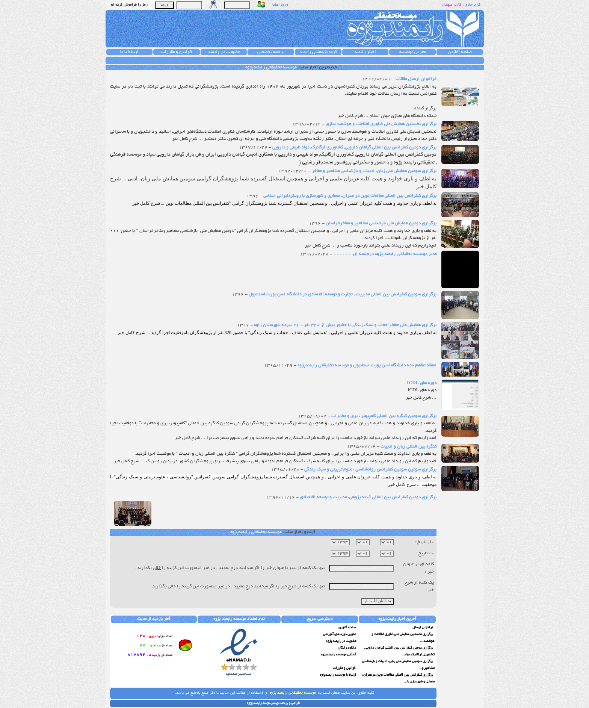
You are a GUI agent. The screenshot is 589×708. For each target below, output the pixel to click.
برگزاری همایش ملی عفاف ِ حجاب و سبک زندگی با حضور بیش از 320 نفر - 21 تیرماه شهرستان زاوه (344, 325)
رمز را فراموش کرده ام (129, 5)
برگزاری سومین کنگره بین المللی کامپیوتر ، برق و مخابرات (383, 416)
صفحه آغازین (460, 52)
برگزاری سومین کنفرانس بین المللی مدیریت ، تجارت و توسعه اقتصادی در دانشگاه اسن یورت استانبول (342, 294)
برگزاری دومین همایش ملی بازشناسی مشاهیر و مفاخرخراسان (380, 223)
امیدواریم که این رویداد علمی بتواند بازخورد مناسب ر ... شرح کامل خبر (370, 245)
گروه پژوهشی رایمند (318, 52)
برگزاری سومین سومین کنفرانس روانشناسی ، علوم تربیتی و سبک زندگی (369, 469)
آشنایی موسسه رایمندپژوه (338, 655)
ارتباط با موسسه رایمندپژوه (338, 675)
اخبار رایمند (365, 52)
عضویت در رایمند (224, 52)
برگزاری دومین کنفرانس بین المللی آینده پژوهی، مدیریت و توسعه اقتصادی (367, 497)
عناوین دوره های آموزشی (339, 634)
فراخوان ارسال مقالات (415, 79)
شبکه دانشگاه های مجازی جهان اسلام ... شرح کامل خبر (387, 115)
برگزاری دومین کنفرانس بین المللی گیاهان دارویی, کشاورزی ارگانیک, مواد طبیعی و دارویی (353, 147)
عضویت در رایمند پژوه (341, 641)
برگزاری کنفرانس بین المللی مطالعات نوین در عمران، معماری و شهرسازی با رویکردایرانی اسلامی (349, 196)
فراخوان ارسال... (421, 627)
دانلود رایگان (347, 648)
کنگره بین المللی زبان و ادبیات (407, 446)
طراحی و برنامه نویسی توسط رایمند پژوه (273, 703)
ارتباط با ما (129, 52)
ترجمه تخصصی (270, 52)
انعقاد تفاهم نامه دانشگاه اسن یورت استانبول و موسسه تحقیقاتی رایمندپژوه (366, 365)
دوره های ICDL (421, 383)
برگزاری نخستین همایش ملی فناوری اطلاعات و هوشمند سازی (380, 124)
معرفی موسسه (412, 52)
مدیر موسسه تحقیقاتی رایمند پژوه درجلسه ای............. (384, 254)
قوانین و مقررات (176, 52)
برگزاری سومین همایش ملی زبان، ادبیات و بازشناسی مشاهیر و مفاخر (373, 171)
